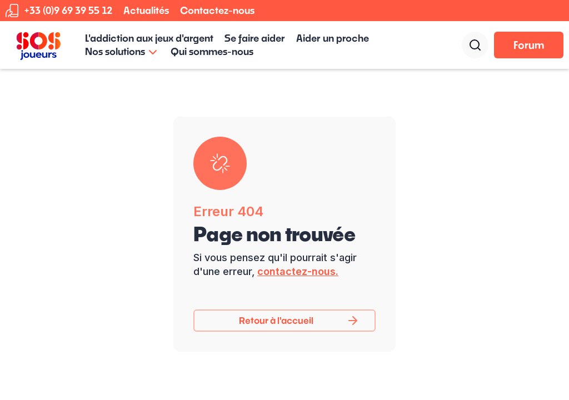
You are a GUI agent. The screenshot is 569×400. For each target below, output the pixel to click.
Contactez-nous (217, 10)
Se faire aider (254, 38)
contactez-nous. (297, 271)
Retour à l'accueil (276, 320)
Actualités (146, 10)
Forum (528, 45)
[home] (39, 45)
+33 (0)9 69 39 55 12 (68, 10)
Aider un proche (332, 38)
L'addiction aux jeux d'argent (149, 38)
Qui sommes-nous (212, 51)
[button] (122, 51)
